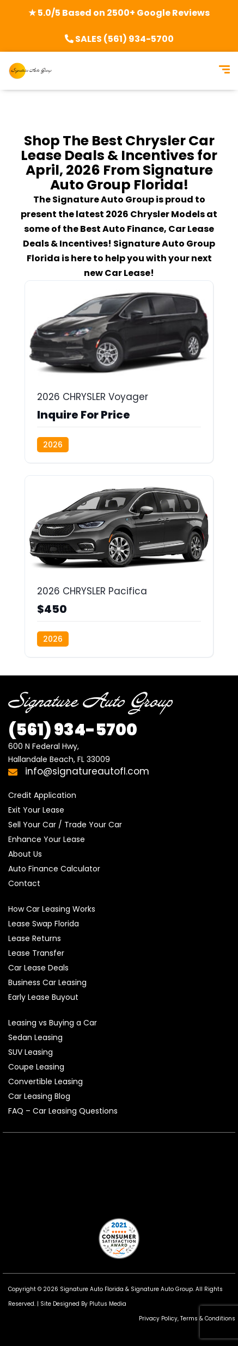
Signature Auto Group (162, 1289)
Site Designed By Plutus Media (83, 1304)
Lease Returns (34, 938)
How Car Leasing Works (51, 909)
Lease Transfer (36, 953)
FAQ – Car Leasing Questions (63, 1110)
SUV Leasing (30, 1052)
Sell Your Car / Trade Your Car (65, 824)
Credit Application (42, 795)
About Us (25, 854)
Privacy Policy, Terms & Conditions (187, 1318)
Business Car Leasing (47, 982)
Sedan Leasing (35, 1037)
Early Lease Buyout (43, 997)
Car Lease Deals (38, 967)
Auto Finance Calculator (54, 868)
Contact (24, 883)
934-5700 (72, 729)
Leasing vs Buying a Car (52, 1022)
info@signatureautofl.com (78, 771)
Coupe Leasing (36, 1066)
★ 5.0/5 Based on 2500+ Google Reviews (119, 13)
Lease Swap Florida (43, 923)
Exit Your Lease (36, 809)
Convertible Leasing (45, 1081)
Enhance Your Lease (46, 839)
